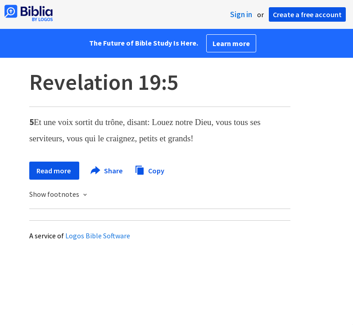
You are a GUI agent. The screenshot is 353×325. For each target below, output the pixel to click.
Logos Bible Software (97, 235)
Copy (149, 169)
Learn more (231, 43)
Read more (54, 170)
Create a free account (307, 14)
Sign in (241, 14)
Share (107, 170)
